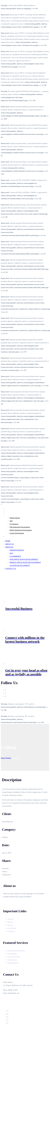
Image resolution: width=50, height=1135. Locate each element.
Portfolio (8, 758)
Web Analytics (12, 960)
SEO (11, 521)
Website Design (15, 518)
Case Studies (11, 928)
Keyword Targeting (13, 957)
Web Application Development (20, 527)
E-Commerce (14, 524)
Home (7, 509)
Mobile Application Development (21, 530)
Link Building (12, 953)
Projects (10, 925)
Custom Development (17, 533)
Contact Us (9, 536)
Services (8, 515)
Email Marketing (13, 963)
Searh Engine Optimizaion (16, 950)
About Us (8, 512)
